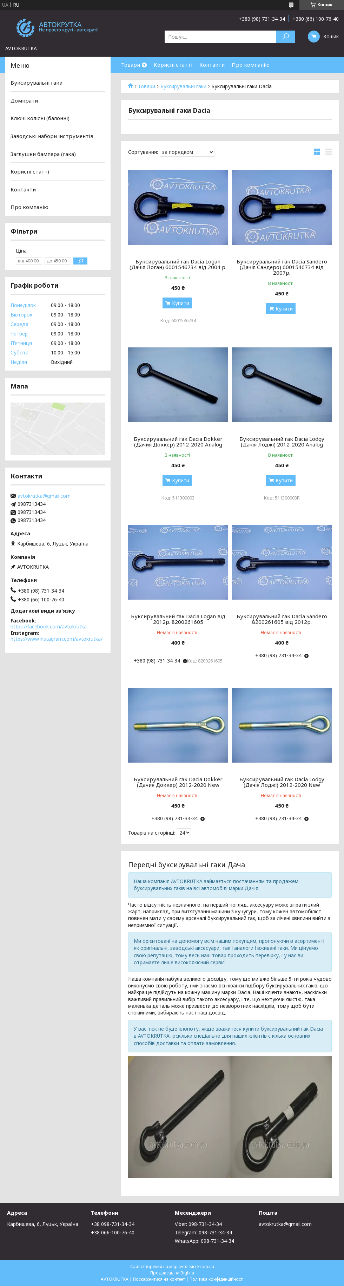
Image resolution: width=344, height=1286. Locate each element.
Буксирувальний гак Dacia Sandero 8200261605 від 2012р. (282, 619)
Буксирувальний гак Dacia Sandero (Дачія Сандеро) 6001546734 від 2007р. (282, 267)
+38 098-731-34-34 (112, 1224)
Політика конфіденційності (217, 1279)
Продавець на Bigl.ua (172, 1273)
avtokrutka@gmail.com (44, 496)
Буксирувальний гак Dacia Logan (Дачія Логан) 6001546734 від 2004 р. (178, 264)
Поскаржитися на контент (159, 1279)
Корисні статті (173, 64)
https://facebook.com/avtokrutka (49, 626)
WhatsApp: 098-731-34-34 (204, 1241)
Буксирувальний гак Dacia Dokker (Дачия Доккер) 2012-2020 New (178, 782)
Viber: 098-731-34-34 (198, 1224)
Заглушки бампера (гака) (43, 153)
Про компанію (251, 64)
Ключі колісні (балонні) (40, 118)
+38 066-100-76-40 (112, 1232)
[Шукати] (285, 37)
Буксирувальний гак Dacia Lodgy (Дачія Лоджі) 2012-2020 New (281, 782)
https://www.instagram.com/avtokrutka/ (56, 638)
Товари (130, 64)
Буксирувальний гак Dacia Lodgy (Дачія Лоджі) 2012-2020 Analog (281, 441)
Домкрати (24, 100)
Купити (180, 303)
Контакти (212, 64)
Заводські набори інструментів (52, 135)
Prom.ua (205, 1266)
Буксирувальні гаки (183, 86)
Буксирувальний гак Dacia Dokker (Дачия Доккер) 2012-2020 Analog (178, 441)
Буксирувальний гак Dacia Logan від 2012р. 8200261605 (178, 619)
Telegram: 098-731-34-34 (203, 1232)
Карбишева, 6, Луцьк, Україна (42, 1224)
